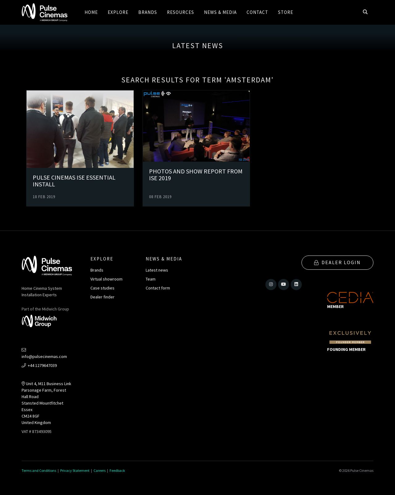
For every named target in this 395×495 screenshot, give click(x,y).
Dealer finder (102, 297)
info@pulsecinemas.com (44, 353)
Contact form (158, 288)
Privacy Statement (74, 470)
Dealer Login (337, 262)
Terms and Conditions (39, 470)
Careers (100, 470)
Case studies (102, 288)
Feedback (117, 470)
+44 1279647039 (39, 365)
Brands (96, 270)
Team (151, 279)
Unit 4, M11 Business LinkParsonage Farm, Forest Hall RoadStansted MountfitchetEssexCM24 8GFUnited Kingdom (46, 403)
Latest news (157, 270)
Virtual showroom (106, 279)
